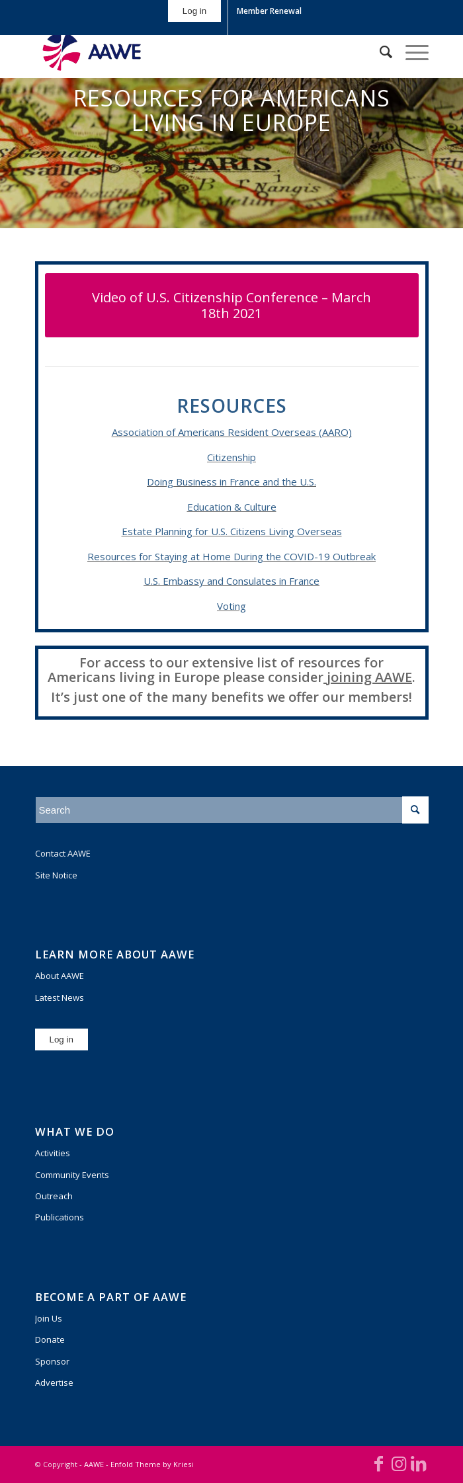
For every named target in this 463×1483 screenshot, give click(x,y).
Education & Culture (231, 506)
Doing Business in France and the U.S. (231, 481)
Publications (59, 1217)
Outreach (54, 1196)
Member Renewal (269, 11)
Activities (52, 1153)
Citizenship (231, 457)
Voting (231, 606)
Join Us (48, 1318)
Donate (50, 1339)
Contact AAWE (63, 853)
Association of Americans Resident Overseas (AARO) (232, 432)
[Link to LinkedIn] (419, 1463)
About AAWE (59, 976)
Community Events (72, 1175)
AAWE (94, 1464)
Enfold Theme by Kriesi (151, 1464)
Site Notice (56, 875)
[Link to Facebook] (379, 1463)
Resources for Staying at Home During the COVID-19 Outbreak (231, 556)
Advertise (54, 1382)
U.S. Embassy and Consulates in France (231, 580)
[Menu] (410, 51)
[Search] (379, 51)
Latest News (59, 997)
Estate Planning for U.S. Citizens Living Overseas (232, 531)
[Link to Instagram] (399, 1463)
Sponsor (52, 1361)
